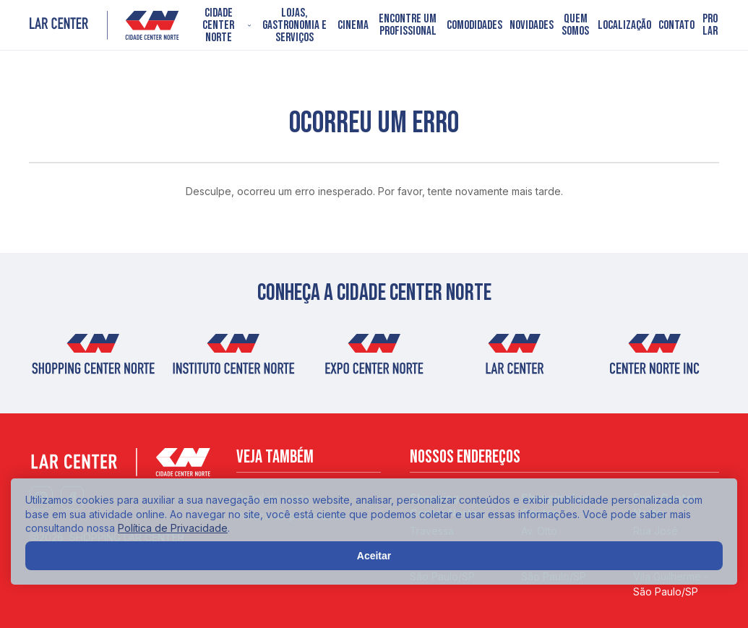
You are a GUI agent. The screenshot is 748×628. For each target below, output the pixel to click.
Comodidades (474, 26)
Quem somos (575, 25)
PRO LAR (710, 25)
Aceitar (374, 556)
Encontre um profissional (408, 25)
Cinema (353, 26)
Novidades (532, 26)
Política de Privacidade (173, 528)
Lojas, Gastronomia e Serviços (294, 25)
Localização (624, 26)
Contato (676, 26)
